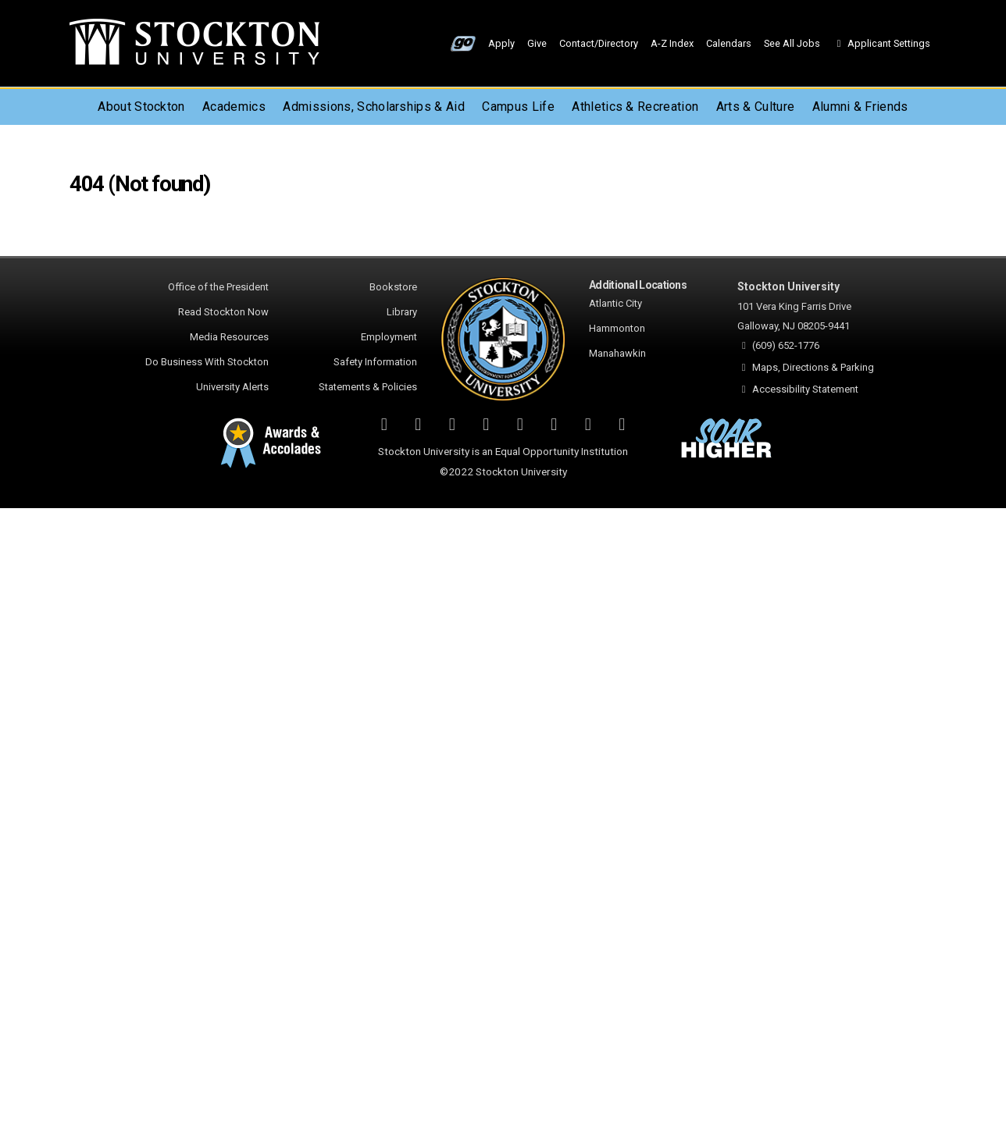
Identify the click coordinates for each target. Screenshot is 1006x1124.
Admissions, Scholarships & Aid (374, 106)
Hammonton (617, 328)
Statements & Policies (368, 387)
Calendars (728, 43)
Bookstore (393, 287)
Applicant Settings (881, 43)
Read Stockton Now (223, 312)
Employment (389, 337)
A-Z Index (672, 43)
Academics (234, 106)
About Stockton (141, 106)
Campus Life (518, 106)
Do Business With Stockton (207, 362)
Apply (501, 43)
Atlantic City (615, 303)
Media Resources (229, 337)
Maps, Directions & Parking (813, 367)
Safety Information (375, 362)
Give (537, 43)
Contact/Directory (598, 43)
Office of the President (218, 287)
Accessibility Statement (805, 389)
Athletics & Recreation (635, 106)
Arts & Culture (755, 106)
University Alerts (232, 387)
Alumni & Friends (860, 106)
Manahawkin (617, 353)
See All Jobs (792, 43)
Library (402, 312)
